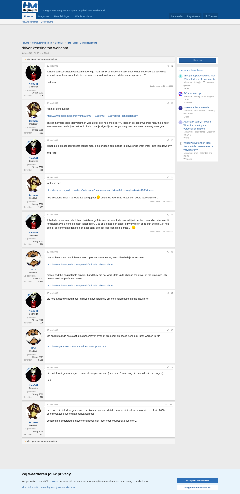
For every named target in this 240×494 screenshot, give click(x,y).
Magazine (43, 16)
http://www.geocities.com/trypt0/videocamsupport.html (76, 346)
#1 (172, 66)
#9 (172, 367)
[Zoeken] (210, 16)
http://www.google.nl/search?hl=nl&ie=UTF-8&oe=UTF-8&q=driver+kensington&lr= (92, 115)
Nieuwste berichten (190, 70)
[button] (94, 16)
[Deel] (168, 66)
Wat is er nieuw (83, 16)
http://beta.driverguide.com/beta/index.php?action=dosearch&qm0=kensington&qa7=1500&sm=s (100, 190)
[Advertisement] (82, 33)
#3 (172, 140)
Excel (186, 88)
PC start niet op (192, 93)
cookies (54, 481)
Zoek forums (47, 22)
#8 (172, 330)
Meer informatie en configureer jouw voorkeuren (48, 487)
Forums (28, 16)
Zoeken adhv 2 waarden (197, 107)
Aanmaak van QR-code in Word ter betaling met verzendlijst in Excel (198, 125)
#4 (172, 177)
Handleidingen (62, 16)
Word (186, 138)
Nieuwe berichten (30, 22)
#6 (172, 252)
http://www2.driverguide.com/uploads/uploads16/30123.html (80, 264)
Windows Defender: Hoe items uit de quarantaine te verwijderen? (198, 146)
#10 (171, 405)
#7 (172, 293)
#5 (172, 214)
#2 (172, 103)
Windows (188, 102)
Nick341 (28, 53)
